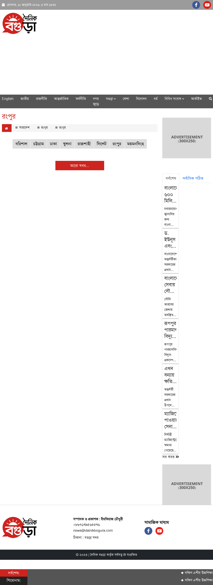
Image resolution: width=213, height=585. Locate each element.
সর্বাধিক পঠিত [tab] (193, 178)
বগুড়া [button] (111, 98)
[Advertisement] (106, 64)
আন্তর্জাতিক (61, 98)
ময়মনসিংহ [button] (135, 144)
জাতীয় (25, 98)
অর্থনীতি (81, 98)
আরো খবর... (79, 165)
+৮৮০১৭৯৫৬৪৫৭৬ (86, 524)
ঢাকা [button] (53, 144)
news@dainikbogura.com (93, 530)
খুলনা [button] (67, 144)
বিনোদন (141, 98)
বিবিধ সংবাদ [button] (174, 98)
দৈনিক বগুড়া (98, 555)
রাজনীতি (41, 98)
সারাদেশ (22, 127)
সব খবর (170, 456)
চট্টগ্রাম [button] (38, 144)
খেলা (126, 98)
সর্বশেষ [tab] (171, 178)
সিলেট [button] (101, 144)
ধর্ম (156, 98)
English (8, 98)
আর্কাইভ (196, 98)
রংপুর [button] (117, 144)
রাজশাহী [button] (84, 144)
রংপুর (42, 127)
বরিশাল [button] (21, 144)
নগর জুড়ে (96, 101)
